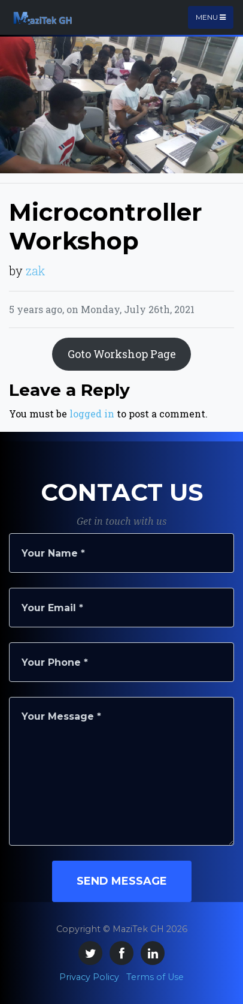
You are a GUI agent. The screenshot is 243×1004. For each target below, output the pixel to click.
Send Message (122, 881)
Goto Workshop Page (122, 354)
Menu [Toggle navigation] (211, 17)
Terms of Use (155, 977)
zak (35, 270)
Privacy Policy (89, 977)
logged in (91, 413)
